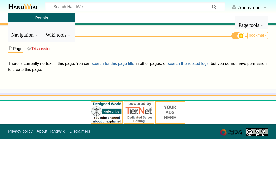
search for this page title (113, 63)
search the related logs (188, 63)
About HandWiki (51, 131)
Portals (41, 18)
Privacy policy (20, 131)
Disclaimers (80, 131)
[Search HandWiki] (135, 6)
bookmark (257, 35)
